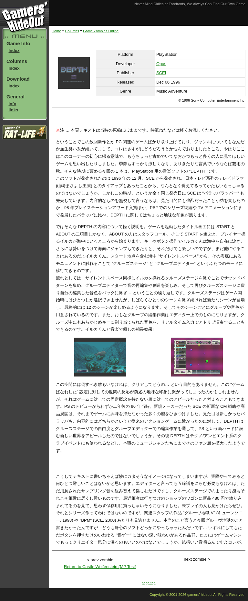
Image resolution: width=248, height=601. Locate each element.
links (13, 109)
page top (149, 583)
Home (56, 31)
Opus (161, 63)
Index (14, 50)
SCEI (161, 72)
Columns (72, 31)
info (12, 103)
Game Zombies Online (101, 31)
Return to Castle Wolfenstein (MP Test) (100, 566)
